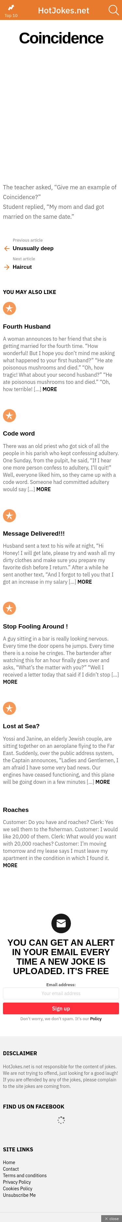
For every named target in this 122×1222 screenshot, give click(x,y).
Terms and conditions (25, 1176)
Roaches (16, 809)
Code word (19, 433)
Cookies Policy (17, 1189)
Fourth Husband (27, 326)
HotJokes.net (63, 10)
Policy (96, 1019)
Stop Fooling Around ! (35, 626)
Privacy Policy (17, 1182)
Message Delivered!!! (34, 533)
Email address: (61, 990)
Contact (11, 1169)
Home (9, 1162)
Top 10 (11, 11)
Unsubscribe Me (19, 1195)
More (50, 389)
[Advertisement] (61, 114)
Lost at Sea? (21, 726)
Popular (9, 308)
